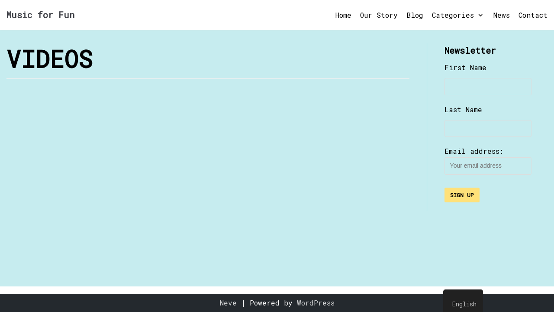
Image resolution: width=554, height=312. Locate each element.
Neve (228, 302)
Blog (414, 15)
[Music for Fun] (40, 15)
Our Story (379, 15)
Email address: (487, 160)
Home (343, 15)
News (501, 15)
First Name (465, 67)
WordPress (316, 302)
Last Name (463, 109)
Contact (533, 15)
